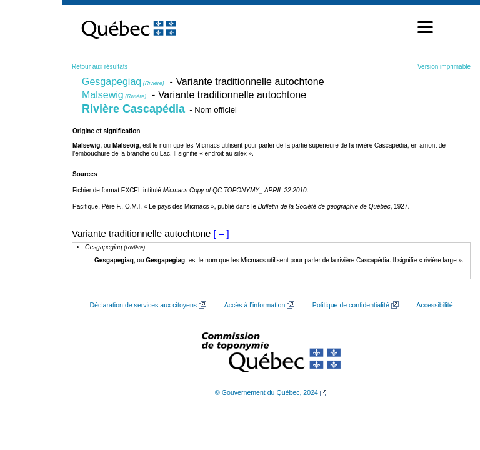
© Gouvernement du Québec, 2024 (266, 392)
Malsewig (114, 94)
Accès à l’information (255, 305)
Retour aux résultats (100, 66)
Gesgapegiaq (123, 81)
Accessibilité (434, 305)
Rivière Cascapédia (133, 108)
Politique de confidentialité (350, 305)
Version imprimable (444, 66)
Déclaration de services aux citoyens (143, 305)
